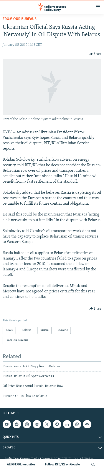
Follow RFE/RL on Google (62, 464)
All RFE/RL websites (21, 464)
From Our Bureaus (19, 19)
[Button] (95, 54)
